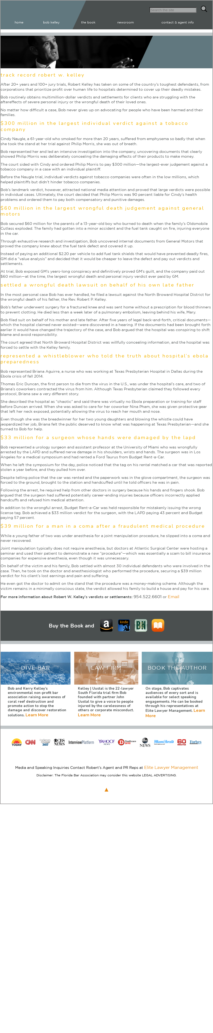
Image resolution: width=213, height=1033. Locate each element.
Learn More (96, 623)
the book (130, 21)
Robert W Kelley (41, 14)
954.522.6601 (145, 595)
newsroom (155, 21)
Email (169, 595)
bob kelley (106, 21)
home (85, 21)
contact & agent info (189, 21)
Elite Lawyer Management (171, 760)
